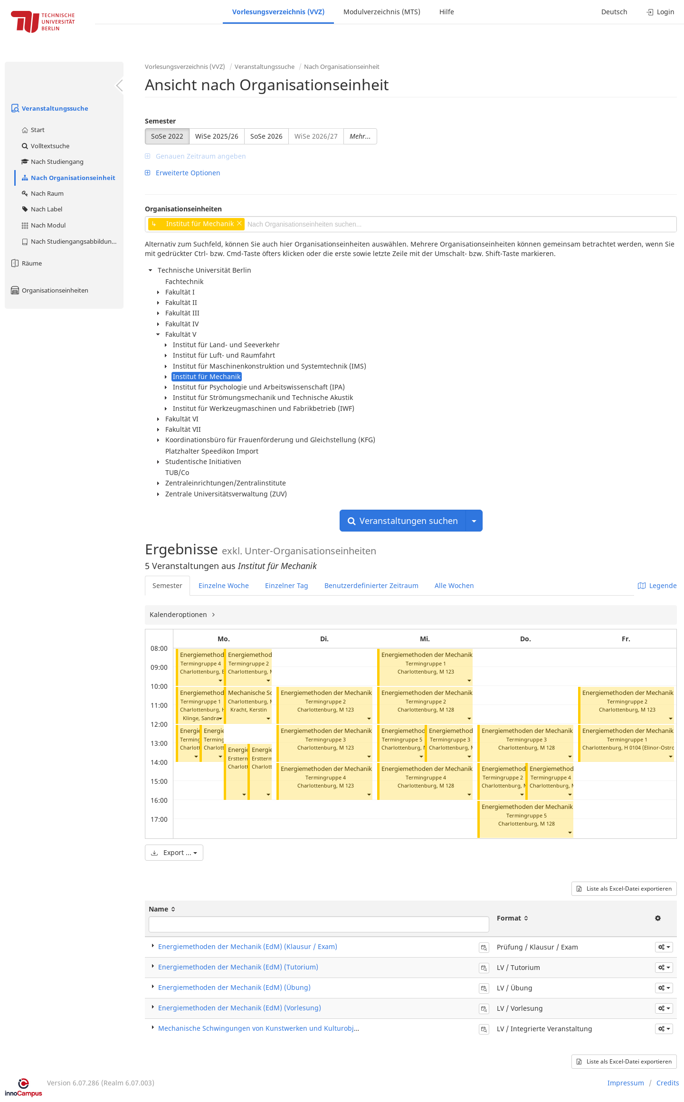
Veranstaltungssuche (49, 108)
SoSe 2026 (266, 136)
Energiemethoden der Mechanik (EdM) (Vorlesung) (239, 1007)
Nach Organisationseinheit (67, 177)
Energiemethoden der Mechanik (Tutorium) (343, 693)
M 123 (346, 709)
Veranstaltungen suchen (403, 520)
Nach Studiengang (52, 161)
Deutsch (614, 11)
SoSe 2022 (167, 136)
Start (32, 129)
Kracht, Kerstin (248, 709)
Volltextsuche (44, 146)
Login (660, 11)
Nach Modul (43, 225)
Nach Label (41, 209)
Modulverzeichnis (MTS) (381, 11)
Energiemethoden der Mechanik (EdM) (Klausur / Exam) (247, 946)
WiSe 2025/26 (216, 136)
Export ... (174, 852)
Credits (667, 1082)
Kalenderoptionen (179, 614)
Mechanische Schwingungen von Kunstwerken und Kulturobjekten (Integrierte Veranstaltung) (309, 1028)
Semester (160, 120)
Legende (657, 585)
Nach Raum (42, 193)
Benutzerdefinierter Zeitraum (371, 585)
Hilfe (446, 11)
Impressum (626, 1082)
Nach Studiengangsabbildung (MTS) (72, 241)
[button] (220, 680)
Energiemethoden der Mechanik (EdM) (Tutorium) (238, 966)
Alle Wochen (454, 585)
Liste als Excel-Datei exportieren (624, 888)
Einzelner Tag (286, 585)
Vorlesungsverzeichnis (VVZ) (278, 11)
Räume (26, 263)
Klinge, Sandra (201, 718)
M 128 (446, 709)
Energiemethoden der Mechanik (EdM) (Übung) (234, 987)
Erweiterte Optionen (182, 172)
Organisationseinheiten (49, 290)
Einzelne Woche (224, 585)
